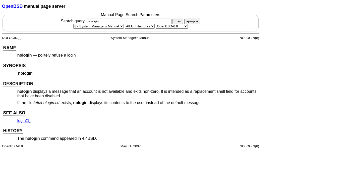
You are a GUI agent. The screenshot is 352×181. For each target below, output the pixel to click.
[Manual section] (98, 26)
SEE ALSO (14, 112)
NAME (9, 47)
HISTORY (12, 130)
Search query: (117, 21)
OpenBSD (12, 6)
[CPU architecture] (140, 26)
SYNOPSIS (14, 65)
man (177, 21)
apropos (192, 21)
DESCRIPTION (18, 83)
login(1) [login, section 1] (24, 120)
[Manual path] (172, 26)
